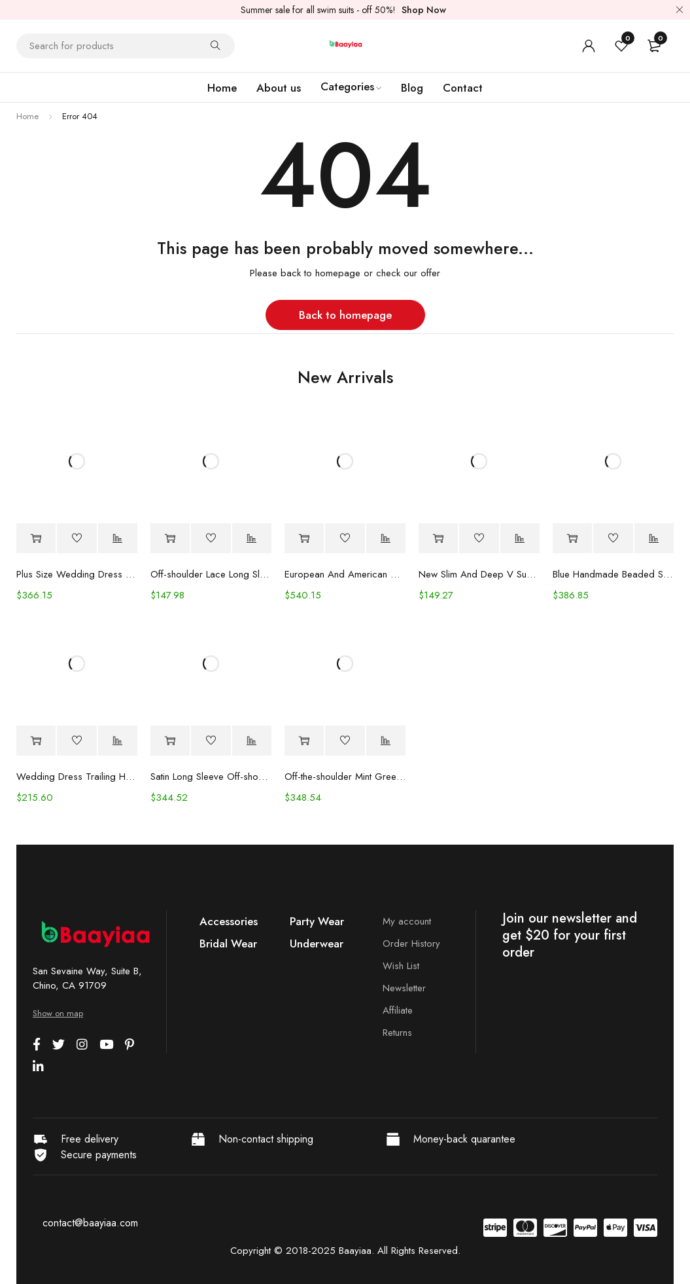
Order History (411, 943)
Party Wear (317, 921)
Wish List (401, 966)
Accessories (228, 921)
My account (407, 921)
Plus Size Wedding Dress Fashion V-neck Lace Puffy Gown (76, 574)
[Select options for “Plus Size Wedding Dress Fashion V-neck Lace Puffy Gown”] (36, 538)
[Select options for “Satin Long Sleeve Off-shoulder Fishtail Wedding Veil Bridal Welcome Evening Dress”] (170, 740)
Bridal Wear (228, 943)
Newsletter (404, 988)
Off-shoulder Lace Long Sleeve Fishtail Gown (210, 574)
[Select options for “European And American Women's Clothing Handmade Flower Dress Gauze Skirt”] (304, 538)
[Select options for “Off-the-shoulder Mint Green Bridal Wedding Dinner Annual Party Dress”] (304, 740)
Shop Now (424, 9)
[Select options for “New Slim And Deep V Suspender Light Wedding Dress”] (438, 538)
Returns (397, 1032)
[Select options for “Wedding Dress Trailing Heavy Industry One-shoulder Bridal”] (36, 740)
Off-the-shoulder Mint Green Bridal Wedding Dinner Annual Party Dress (345, 776)
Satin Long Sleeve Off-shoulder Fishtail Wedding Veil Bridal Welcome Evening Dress (210, 776)
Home (27, 116)
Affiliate (398, 1010)
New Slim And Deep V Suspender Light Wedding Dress (479, 574)
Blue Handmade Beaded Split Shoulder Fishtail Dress (613, 574)
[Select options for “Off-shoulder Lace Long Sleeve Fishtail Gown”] (170, 538)
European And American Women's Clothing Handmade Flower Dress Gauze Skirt (345, 574)
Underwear (316, 943)
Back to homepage (345, 315)
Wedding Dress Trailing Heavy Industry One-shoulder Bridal (76, 776)
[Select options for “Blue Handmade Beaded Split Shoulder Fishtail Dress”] (572, 538)
